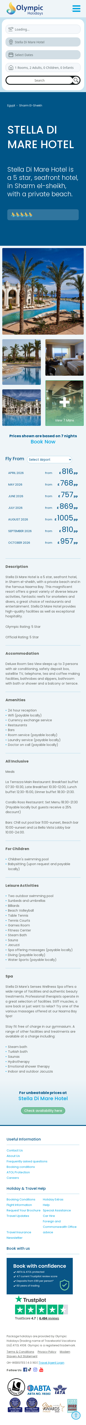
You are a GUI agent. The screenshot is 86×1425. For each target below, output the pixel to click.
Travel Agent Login (51, 1363)
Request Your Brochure (24, 1210)
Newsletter (15, 1238)
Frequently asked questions (27, 1161)
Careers (13, 1178)
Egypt (11, 105)
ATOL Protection (18, 1172)
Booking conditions (21, 1167)
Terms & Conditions (20, 1352)
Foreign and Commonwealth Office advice (60, 1226)
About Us (13, 1156)
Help (46, 1205)
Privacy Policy (47, 1352)
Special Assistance (57, 1210)
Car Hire (49, 1216)
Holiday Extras (53, 1199)
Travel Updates (18, 1216)
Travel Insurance (19, 1232)
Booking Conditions (21, 1199)
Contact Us (15, 1150)
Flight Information (19, 1205)
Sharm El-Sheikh (30, 105)
